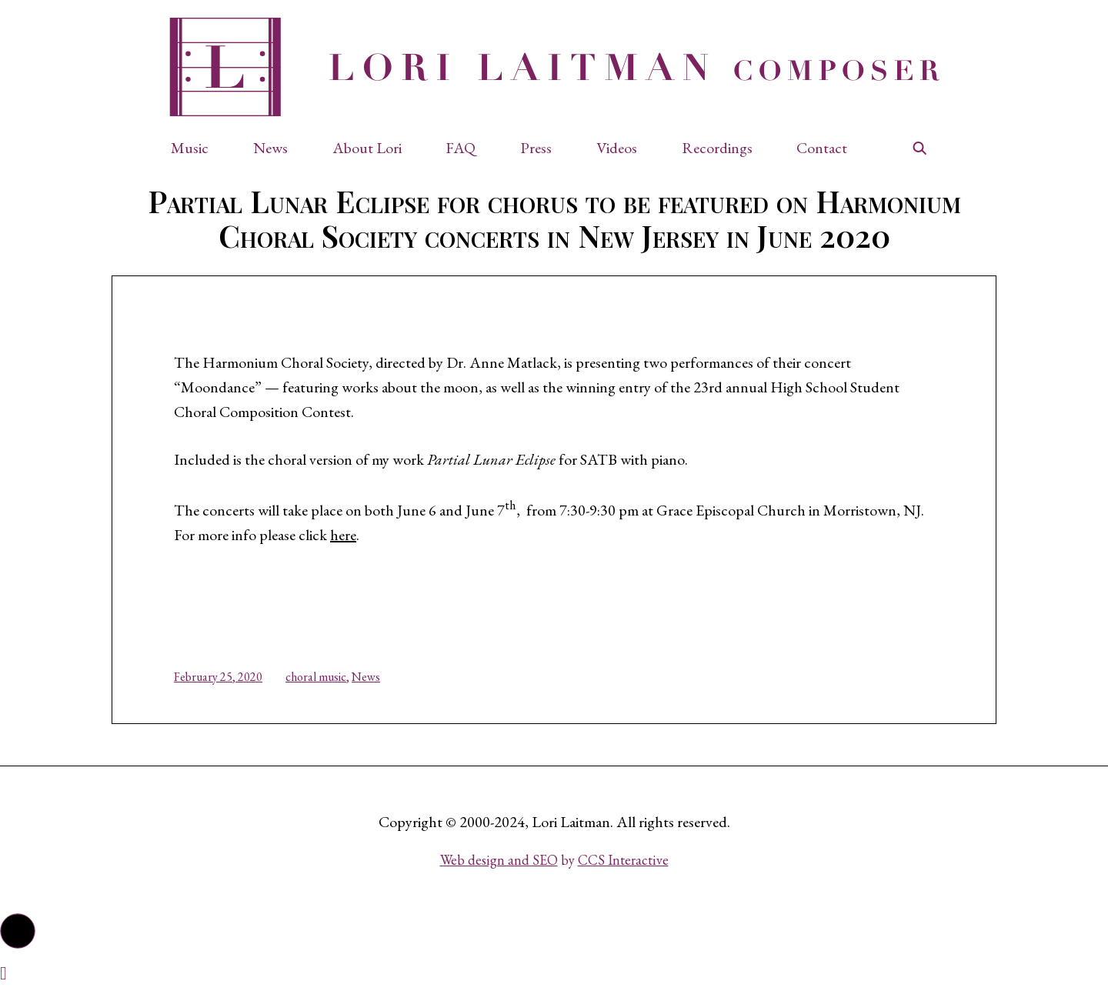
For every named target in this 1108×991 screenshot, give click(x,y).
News (366, 677)
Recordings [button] (717, 148)
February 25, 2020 (218, 677)
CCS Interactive (623, 860)
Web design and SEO (499, 860)
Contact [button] (821, 148)
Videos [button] (616, 148)
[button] (197, 147)
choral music (315, 677)
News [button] (270, 148)
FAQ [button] (461, 148)
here (343, 535)
